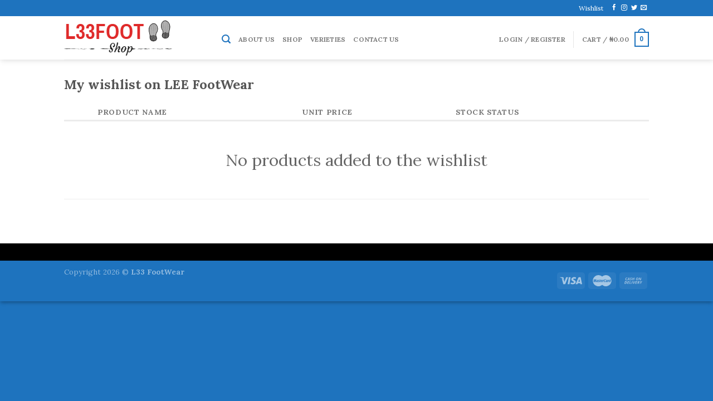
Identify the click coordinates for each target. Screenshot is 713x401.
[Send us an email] (644, 7)
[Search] (226, 39)
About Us (256, 39)
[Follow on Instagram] (624, 7)
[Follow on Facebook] (614, 7)
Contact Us (376, 39)
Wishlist (591, 8)
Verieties (327, 39)
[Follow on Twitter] (634, 7)
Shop (292, 39)
